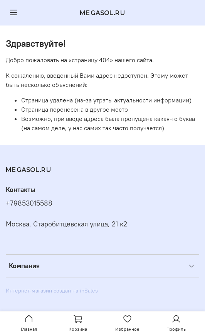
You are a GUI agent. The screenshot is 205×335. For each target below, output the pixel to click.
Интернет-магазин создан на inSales (52, 290)
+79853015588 (29, 203)
